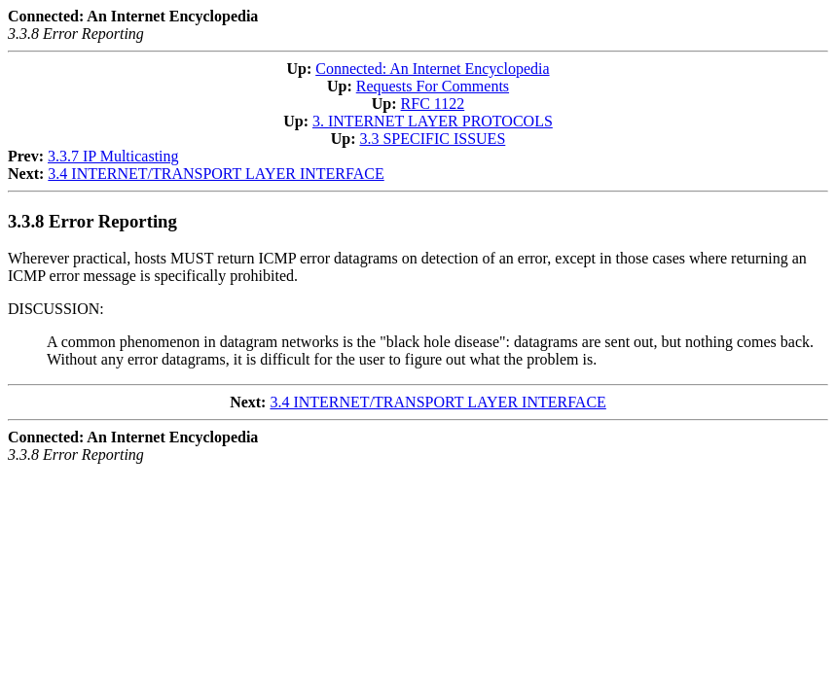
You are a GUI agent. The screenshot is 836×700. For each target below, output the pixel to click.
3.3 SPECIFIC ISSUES (432, 138)
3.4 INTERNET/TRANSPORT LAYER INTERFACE (215, 173)
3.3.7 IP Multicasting (113, 156)
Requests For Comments (432, 86)
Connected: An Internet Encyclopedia (432, 68)
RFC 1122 (433, 103)
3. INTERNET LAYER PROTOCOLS (432, 121)
